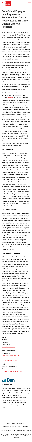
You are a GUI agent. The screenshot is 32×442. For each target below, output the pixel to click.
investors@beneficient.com (10, 360)
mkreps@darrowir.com (8, 347)
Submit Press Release (9, 427)
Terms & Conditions (23, 427)
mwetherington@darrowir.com (11, 355)
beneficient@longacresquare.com (12, 371)
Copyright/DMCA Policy (8, 430)
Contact (29, 430)
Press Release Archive (18, 423)
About (8, 423)
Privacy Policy (21, 430)
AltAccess (10, 98)
